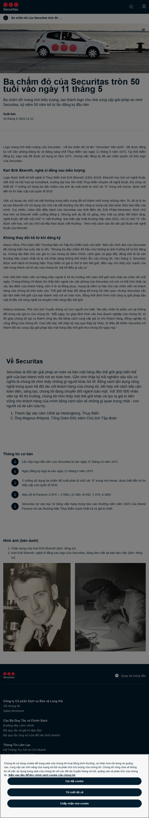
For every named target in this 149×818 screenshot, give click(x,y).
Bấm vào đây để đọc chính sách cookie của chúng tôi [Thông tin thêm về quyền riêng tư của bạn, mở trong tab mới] (42, 775)
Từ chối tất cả (74, 792)
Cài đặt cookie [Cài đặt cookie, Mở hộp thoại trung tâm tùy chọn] (74, 781)
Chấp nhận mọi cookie (74, 803)
